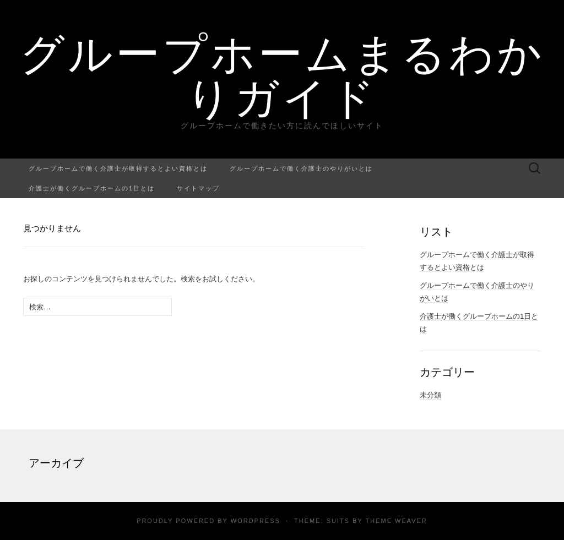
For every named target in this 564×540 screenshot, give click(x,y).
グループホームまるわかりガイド (282, 74)
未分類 (430, 395)
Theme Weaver (396, 520)
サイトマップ (198, 188)
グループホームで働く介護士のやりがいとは (301, 168)
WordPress (255, 520)
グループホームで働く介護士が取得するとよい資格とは (118, 168)
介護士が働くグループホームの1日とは (92, 188)
